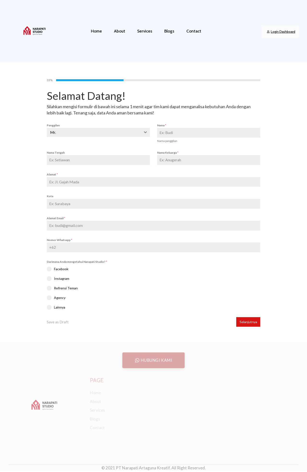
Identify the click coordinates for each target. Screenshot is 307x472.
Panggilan (53, 125)
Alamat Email (56, 218)
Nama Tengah (56, 152)
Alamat (52, 174)
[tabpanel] (153, 200)
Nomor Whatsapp (59, 240)
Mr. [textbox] (53, 132)
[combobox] (98, 132)
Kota (50, 196)
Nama (161, 125)
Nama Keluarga (167, 152)
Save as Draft (58, 322)
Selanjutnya (248, 322)
